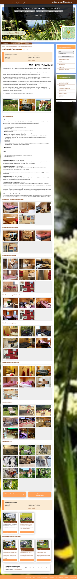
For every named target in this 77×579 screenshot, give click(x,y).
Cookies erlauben (18, 11)
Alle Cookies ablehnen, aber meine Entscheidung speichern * (49, 11)
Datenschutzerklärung (55, 8)
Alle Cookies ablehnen (29, 11)
